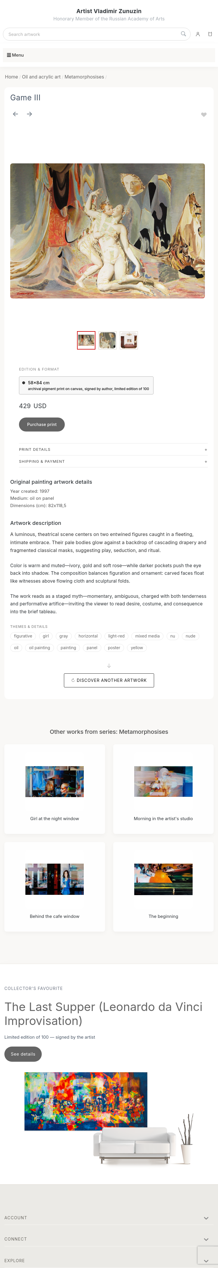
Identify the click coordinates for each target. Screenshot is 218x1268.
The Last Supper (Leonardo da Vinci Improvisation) (103, 1014)
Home (11, 77)
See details (23, 1054)
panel (92, 647)
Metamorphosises (84, 77)
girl (46, 635)
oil (16, 647)
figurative (23, 635)
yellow (137, 647)
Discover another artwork (112, 680)
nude (190, 635)
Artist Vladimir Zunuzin (109, 11)
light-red (116, 635)
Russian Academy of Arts (137, 19)
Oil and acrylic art (41, 77)
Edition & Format (39, 369)
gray (64, 635)
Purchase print (42, 424)
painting (68, 647)
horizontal (88, 635)
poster (114, 647)
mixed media (147, 635)
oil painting (39, 647)
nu (172, 635)
